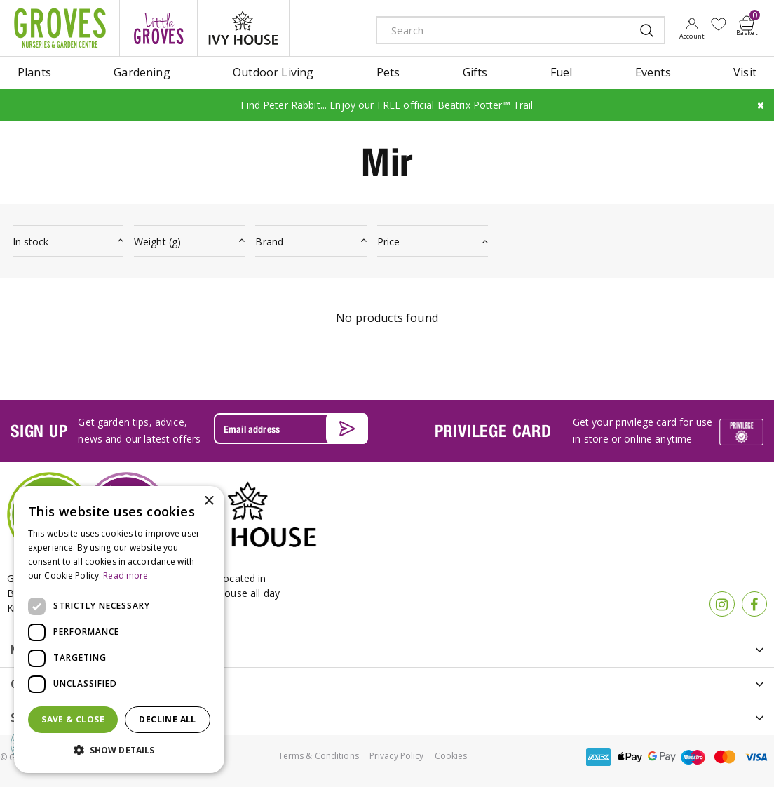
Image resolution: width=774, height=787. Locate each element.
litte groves (158, 28)
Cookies (451, 755)
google (662, 756)
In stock (31, 241)
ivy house (243, 28)
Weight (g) (157, 241)
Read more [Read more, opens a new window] (125, 575)
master (725, 756)
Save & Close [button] (72, 719)
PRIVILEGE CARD (493, 430)
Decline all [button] (167, 719)
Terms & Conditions (318, 755)
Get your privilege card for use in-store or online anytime (642, 430)
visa (756, 756)
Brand (269, 241)
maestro (693, 756)
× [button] (208, 501)
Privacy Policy (396, 755)
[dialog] (119, 629)
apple (630, 756)
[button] (119, 750)
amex (599, 756)
